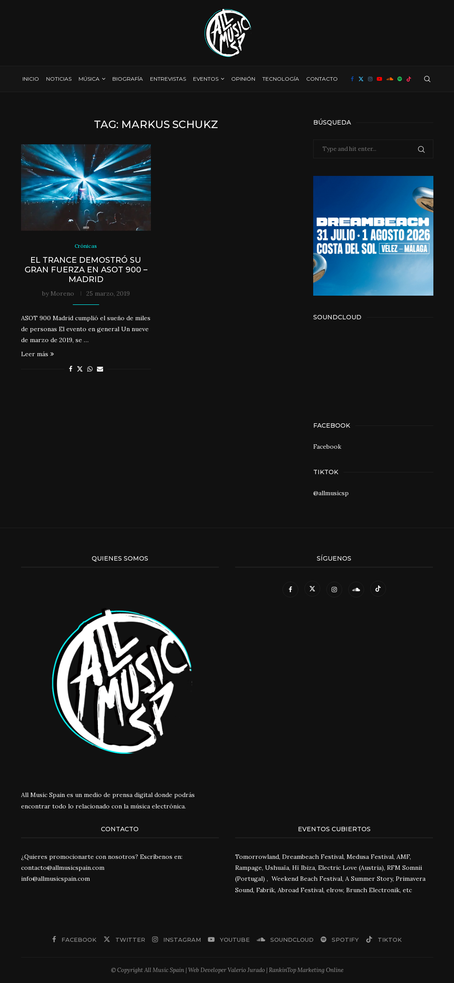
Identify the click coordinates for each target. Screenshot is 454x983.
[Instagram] (370, 79)
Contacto (322, 78)
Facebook (327, 446)
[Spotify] (399, 79)
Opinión (243, 78)
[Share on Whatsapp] (90, 370)
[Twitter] (361, 79)
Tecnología (280, 78)
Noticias (58, 78)
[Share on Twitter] (80, 370)
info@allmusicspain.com (55, 879)
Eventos (205, 78)
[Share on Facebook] (70, 370)
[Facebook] (352, 79)
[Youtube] (379, 79)
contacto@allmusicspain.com (62, 868)
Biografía (127, 78)
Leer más (37, 355)
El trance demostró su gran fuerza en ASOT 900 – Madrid (86, 270)
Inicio (30, 78)
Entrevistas (168, 78)
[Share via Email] (100, 370)
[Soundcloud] (389, 79)
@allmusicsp (331, 493)
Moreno (62, 294)
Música (89, 78)
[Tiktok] (408, 79)
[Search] (427, 79)
